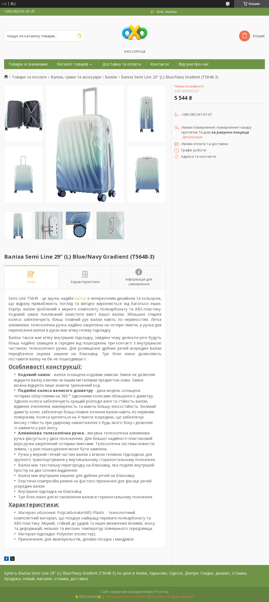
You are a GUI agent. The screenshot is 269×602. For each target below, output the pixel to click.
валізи (80, 298)
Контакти (159, 64)
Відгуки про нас (193, 64)
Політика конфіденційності (172, 596)
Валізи (111, 77)
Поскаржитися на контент (126, 596)
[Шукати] (79, 35)
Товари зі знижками (27, 64)
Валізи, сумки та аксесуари (76, 77)
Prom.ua (162, 591)
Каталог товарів (72, 64)
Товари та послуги (29, 77)
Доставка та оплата (121, 64)
